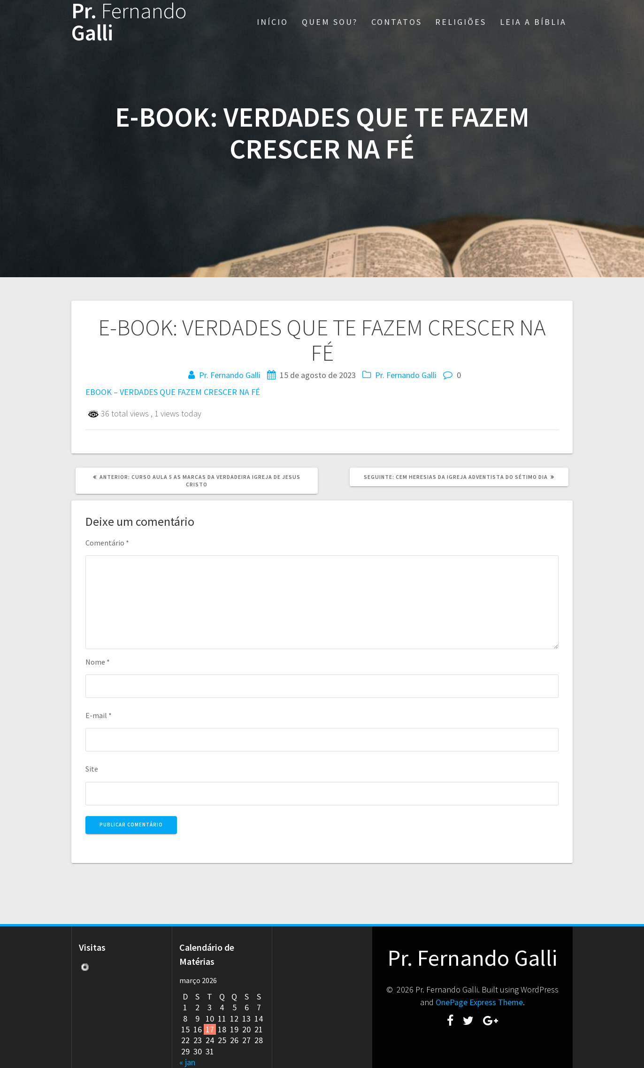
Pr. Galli (129, 22)
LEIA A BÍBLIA (533, 21)
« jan (187, 1062)
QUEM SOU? (330, 21)
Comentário (107, 542)
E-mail (98, 715)
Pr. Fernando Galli (230, 375)
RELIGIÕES (460, 21)
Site (91, 768)
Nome (97, 662)
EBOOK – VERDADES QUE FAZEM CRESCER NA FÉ (172, 391)
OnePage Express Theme (479, 1002)
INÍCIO (272, 21)
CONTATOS (396, 21)
